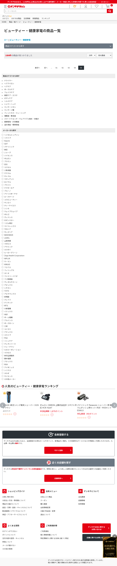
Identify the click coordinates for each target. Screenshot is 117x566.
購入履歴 (43, 504)
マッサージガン (10, 107)
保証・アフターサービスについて (14, 514)
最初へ (37, 67)
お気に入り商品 (46, 497)
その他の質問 (7, 549)
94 (75, 67)
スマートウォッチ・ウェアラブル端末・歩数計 (21, 119)
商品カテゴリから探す (14, 45)
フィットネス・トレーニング (15, 113)
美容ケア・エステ (10, 95)
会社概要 (81, 497)
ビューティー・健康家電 (20, 39)
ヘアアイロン (9, 83)
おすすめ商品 (16, 18)
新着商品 (36, 18)
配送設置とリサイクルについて (14, 511)
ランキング (46, 18)
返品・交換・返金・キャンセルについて (17, 507)
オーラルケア (9, 89)
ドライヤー (8, 80)
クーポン (43, 500)
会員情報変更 (45, 507)
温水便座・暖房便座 (11, 124)
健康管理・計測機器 (11, 122)
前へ (46, 67)
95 (81, 67)
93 (69, 67)
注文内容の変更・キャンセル (13, 538)
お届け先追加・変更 (47, 511)
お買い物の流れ (8, 497)
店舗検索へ (58, 478)
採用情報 (81, 504)
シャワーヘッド (10, 104)
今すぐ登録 (58, 450)
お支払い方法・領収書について (14, 500)
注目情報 (27, 18)
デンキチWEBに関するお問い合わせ (96, 528)
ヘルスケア (8, 101)
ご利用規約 (44, 531)
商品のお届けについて (10, 504)
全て (6, 39)
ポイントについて (9, 535)
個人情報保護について (48, 535)
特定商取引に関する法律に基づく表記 (54, 538)
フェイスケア (9, 92)
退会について (45, 514)
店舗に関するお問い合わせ (96, 537)
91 (56, 67)
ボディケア (8, 98)
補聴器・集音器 (10, 116)
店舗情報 (81, 500)
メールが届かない (9, 545)
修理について (7, 542)
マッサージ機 (9, 110)
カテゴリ (5, 18)
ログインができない (9, 531)
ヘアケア (7, 86)
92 (63, 67)
